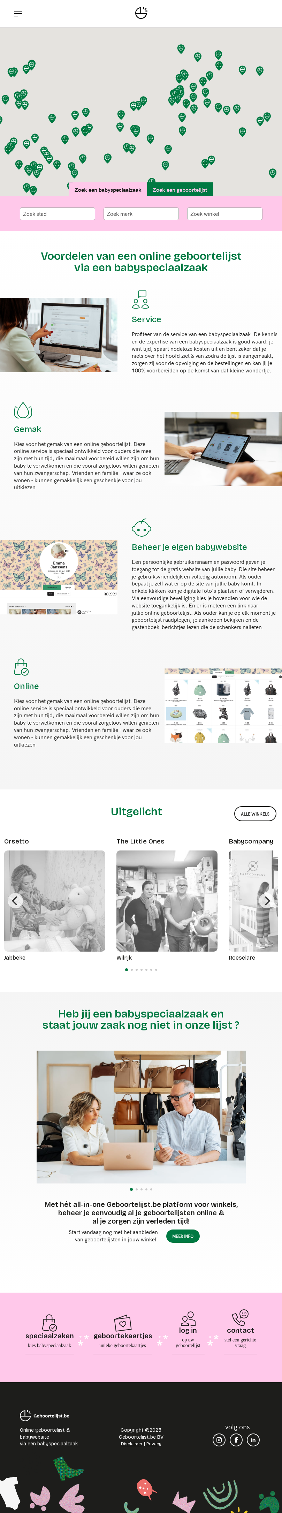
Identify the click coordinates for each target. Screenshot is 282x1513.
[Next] (266, 900)
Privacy (153, 1443)
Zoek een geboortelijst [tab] (180, 189)
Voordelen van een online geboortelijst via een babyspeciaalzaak (141, 261)
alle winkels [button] (255, 814)
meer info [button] (182, 1236)
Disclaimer (132, 1443)
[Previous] (15, 900)
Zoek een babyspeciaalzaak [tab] (108, 189)
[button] (218, 55)
